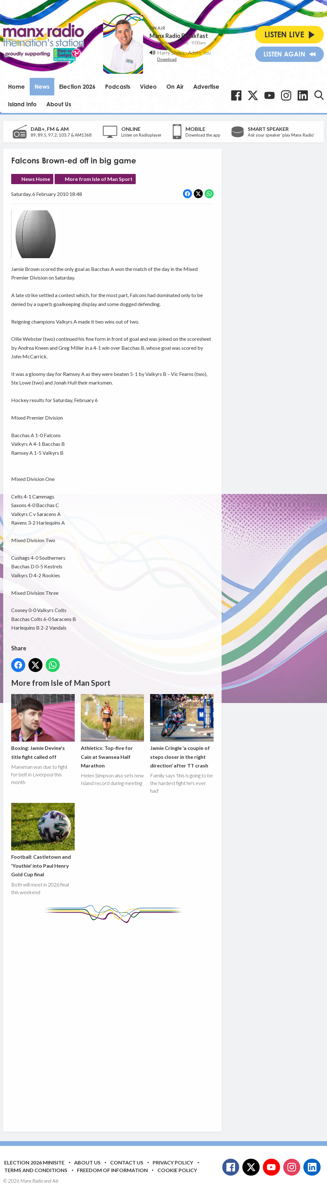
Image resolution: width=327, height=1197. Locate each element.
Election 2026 (77, 86)
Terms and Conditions (35, 1170)
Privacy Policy (173, 1162)
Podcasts (117, 86)
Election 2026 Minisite (34, 1162)
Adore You (199, 52)
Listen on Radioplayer (141, 135)
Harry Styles (171, 52)
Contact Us (126, 1162)
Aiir (55, 1181)
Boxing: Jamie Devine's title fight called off (43, 726)
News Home (35, 179)
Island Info (22, 104)
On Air (175, 86)
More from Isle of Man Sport (99, 179)
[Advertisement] (131, 1022)
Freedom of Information (112, 1170)
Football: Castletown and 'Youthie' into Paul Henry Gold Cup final (43, 840)
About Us (58, 104)
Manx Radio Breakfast (178, 35)
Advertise (206, 86)
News (41, 86)
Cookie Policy (177, 1170)
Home (16, 86)
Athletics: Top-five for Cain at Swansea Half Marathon (112, 731)
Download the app (203, 135)
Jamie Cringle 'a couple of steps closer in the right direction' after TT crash (182, 731)
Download (167, 59)
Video (148, 86)
